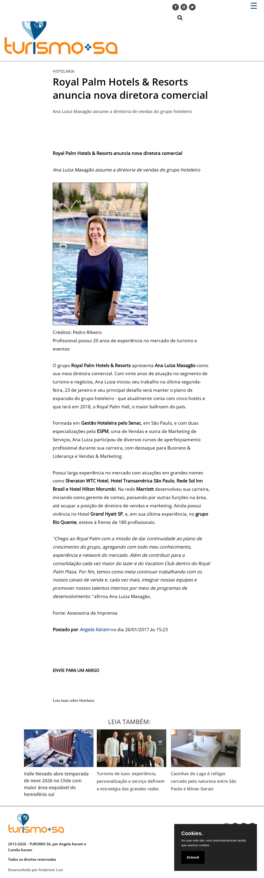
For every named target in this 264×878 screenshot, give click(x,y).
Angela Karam (94, 629)
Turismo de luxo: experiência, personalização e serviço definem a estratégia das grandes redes (130, 781)
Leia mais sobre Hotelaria (73, 700)
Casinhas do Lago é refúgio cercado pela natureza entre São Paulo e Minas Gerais (203, 781)
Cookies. (192, 833)
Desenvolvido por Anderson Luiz (35, 869)
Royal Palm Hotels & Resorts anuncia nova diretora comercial (130, 88)
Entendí (193, 857)
